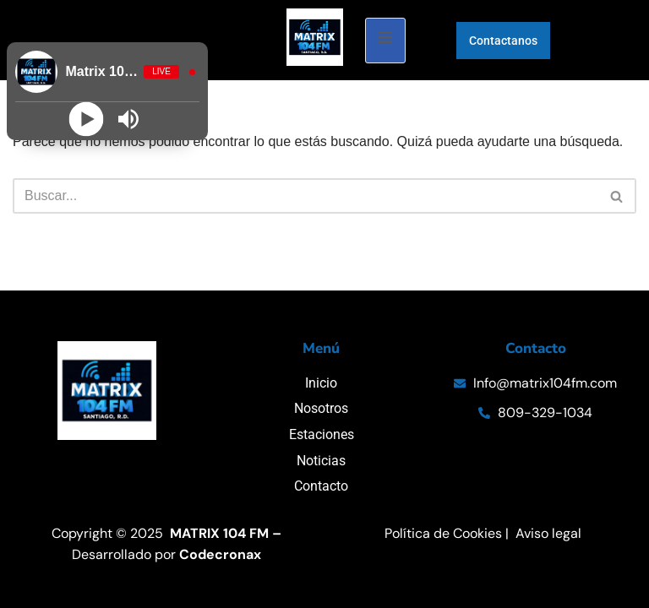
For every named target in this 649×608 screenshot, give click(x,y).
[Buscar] (305, 196)
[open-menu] (385, 40)
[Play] (85, 119)
